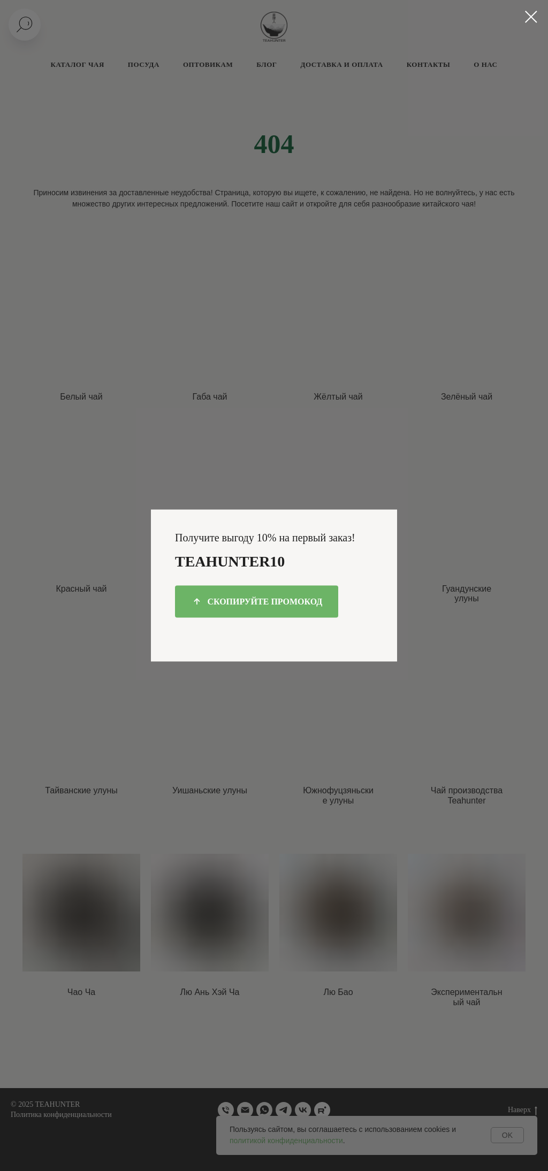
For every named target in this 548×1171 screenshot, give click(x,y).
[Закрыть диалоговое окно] (531, 16)
